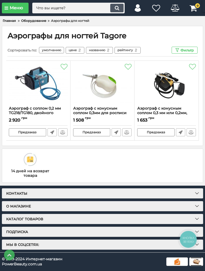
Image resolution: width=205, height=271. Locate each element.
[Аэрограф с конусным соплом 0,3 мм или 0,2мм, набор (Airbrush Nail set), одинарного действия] (166, 83)
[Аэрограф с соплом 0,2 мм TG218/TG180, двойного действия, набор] (38, 83)
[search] (78, 8)
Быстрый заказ (52, 132)
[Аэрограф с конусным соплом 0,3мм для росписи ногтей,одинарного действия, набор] (102, 83)
